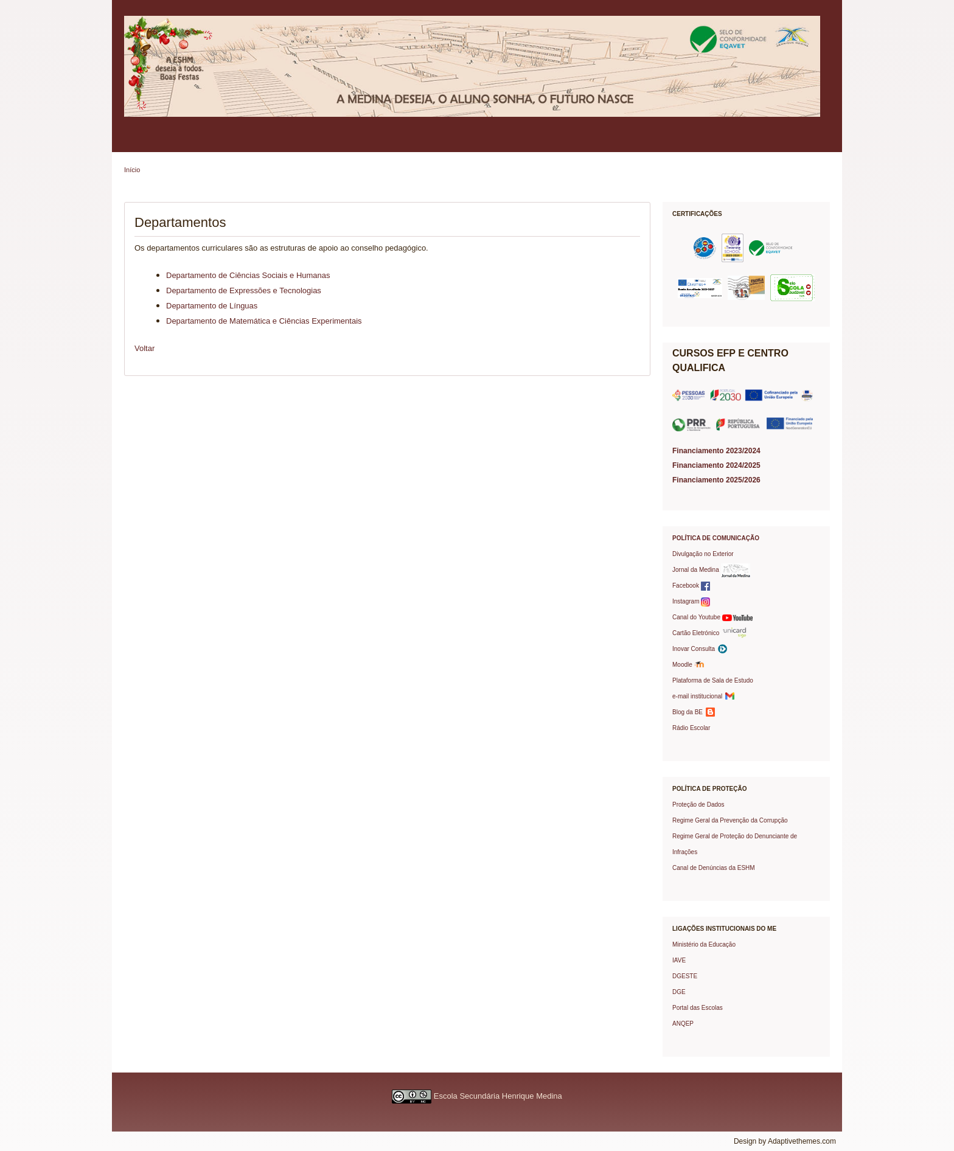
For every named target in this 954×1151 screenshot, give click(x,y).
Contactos (709, 142)
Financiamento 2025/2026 (716, 480)
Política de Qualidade (206, 142)
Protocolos (605, 142)
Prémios (657, 142)
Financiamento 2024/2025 (716, 465)
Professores (373, 142)
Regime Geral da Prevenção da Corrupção (730, 820)
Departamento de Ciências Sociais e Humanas (248, 275)
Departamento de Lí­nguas (211, 305)
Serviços (428, 142)
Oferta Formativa (490, 142)
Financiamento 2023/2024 (716, 451)
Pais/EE (275, 142)
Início (132, 169)
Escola (140, 142)
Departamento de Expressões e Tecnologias (243, 290)
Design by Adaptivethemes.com (785, 1141)
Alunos (321, 142)
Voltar (144, 348)
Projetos (552, 142)
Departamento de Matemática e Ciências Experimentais (264, 320)
